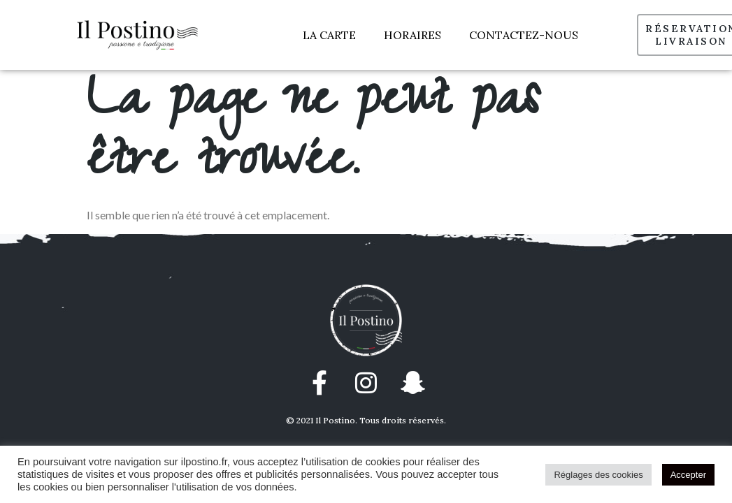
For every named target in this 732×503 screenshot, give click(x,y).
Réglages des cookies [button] (598, 474)
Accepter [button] (688, 474)
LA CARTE (329, 35)
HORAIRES (412, 35)
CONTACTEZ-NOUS (523, 35)
